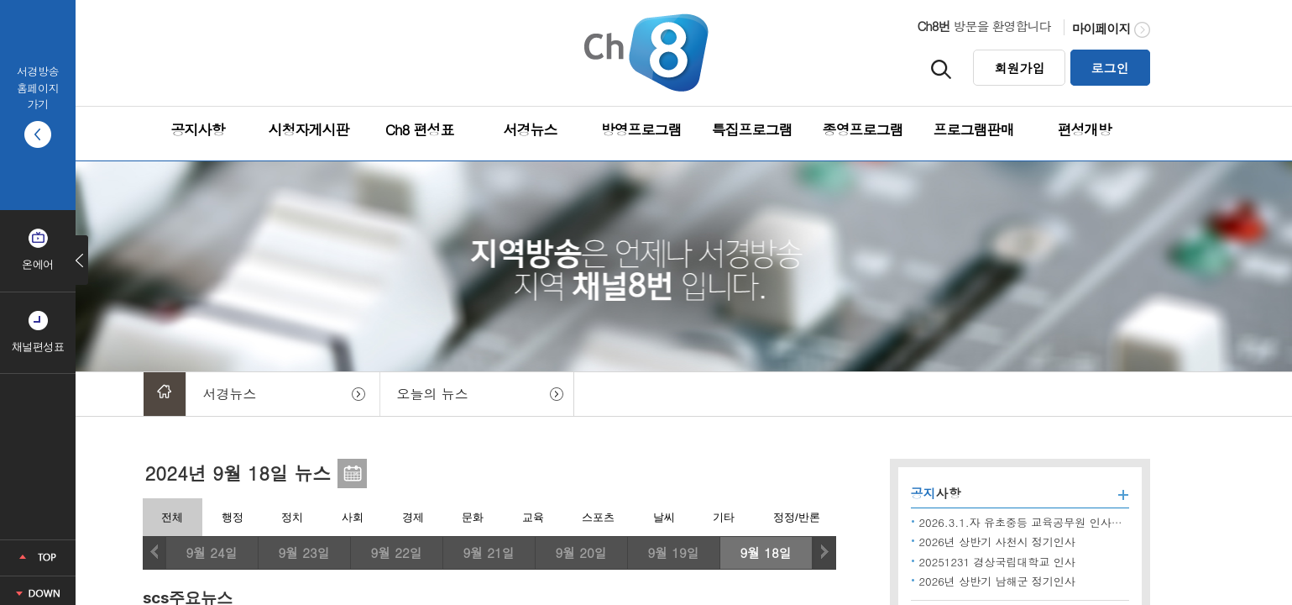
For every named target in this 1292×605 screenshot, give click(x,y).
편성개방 (1085, 129)
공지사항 (198, 129)
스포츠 (598, 517)
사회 (353, 517)
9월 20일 (580, 552)
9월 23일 (303, 552)
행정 (232, 517)
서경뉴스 (530, 129)
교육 (533, 517)
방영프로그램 (641, 129)
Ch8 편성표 (419, 129)
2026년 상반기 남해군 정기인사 (997, 581)
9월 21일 (488, 552)
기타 (724, 517)
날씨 (664, 517)
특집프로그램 (752, 129)
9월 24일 (211, 552)
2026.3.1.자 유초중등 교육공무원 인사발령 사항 (1039, 522)
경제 (413, 517)
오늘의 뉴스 (432, 393)
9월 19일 (672, 552)
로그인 (1110, 67)
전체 (172, 517)
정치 (292, 517)
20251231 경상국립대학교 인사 (997, 562)
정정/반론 (796, 517)
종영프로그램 (863, 129)
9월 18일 (765, 552)
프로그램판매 (974, 129)
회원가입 (1019, 67)
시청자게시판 (309, 129)
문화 (473, 517)
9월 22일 (395, 552)
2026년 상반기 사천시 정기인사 (997, 542)
